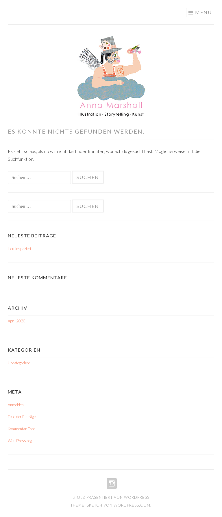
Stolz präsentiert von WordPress (111, 497)
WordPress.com (132, 505)
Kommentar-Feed (21, 428)
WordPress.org (20, 440)
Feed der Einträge (22, 416)
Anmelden (16, 404)
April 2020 (16, 321)
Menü (203, 12)
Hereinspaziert (19, 248)
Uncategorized (19, 363)
